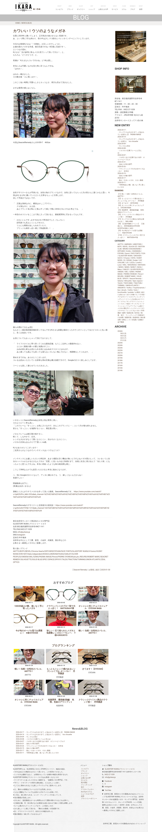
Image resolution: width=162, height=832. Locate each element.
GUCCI (120, 258)
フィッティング (86, 785)
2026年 (120, 331)
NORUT (133, 267)
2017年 (120, 363)
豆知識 (134, 320)
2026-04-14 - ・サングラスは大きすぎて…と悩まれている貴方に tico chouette (131, 139)
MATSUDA (59, 554)
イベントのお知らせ (132, 299)
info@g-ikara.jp (24, 532)
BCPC (22, 551)
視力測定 (84, 782)
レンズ (129, 310)
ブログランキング (63, 645)
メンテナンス (135, 308)
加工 (82, 787)
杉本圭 (137, 313)
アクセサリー (122, 297)
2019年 (120, 358)
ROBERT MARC (94, 557)
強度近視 (130, 313)
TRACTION (72, 559)
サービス (125, 8)
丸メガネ (136, 310)
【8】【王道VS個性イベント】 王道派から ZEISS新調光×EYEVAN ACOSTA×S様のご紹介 (131, 226)
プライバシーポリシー (89, 798)
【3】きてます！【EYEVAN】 (128, 203)
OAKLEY (68, 554)
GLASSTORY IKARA (22, 7)
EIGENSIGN (136, 251)
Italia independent (35, 554)
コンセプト (84, 8)
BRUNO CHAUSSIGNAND (132, 249)
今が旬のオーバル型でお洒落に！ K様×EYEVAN (29, 631)
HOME (17, 23)
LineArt (138, 262)
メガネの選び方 (123, 308)
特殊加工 (141, 315)
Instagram (21, 535)
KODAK (129, 260)
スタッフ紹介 (125, 304)
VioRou (129, 288)
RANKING (119, 190)
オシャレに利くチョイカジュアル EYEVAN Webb (93, 607)
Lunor (120, 265)
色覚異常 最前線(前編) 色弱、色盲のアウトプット (61, 700)
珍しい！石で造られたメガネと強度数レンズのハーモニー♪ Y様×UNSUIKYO (61, 632)
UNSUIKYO (121, 288)
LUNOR (52, 554)
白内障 (121, 317)
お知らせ (122, 294)
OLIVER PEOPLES (136, 269)
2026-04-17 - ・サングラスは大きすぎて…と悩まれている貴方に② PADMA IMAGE (131, 132)
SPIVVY (58, 559)
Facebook (108, 781)
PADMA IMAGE (45, 557)
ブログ (137, 8)
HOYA (133, 258)
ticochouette (122, 292)
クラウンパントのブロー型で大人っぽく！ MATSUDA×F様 (61, 607)
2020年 (120, 355)
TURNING (81, 559)
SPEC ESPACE (48, 559)
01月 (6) (123, 340)
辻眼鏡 (140, 320)
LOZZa (132, 262)
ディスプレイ (136, 304)
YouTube (108, 790)
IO (124, 260)
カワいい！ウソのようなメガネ (39, 31)
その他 (141, 294)
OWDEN (24, 557)
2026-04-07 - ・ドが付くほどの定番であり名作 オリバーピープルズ (131, 157)
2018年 (120, 360)
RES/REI (83, 557)
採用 (142, 8)
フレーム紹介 (138, 306)
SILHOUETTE (26, 559)
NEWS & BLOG (26, 23)
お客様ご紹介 (94, 570)
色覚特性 (136, 317)
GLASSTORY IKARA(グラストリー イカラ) (119, 769)
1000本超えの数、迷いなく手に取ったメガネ (29, 607)
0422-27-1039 (109, 774)
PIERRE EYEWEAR (65, 557)
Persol (54, 557)
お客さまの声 (116, 8)
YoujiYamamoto (139, 288)
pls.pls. (76, 557)
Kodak (135, 260)
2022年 (120, 350)
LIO (127, 262)
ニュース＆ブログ (87, 794)
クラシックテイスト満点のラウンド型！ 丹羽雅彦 (93, 700)
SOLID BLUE (37, 559)
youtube (131, 292)
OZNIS (36, 557)
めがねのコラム (86, 791)
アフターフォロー (87, 789)
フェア (129, 306)
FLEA (143, 253)
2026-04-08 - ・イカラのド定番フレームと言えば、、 (130, 150)
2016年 (120, 365)
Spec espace (137, 281)
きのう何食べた (132, 294)
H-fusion (92, 551)
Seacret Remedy (80, 570)
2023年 (120, 348)
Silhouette (127, 281)
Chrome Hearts (38, 551)
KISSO (45, 554)
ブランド (92, 8)
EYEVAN (57, 551)
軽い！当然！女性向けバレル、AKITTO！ (93, 631)
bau (119, 290)
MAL (124, 265)
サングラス (131, 301)
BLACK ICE (133, 246)
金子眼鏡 (121, 322)
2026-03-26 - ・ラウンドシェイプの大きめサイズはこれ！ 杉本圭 (131, 168)
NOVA (139, 267)
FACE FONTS (66, 551)
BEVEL (28, 551)
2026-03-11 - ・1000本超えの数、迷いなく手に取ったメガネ (131, 184)
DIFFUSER (49, 551)
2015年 (120, 368)
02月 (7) (123, 338)
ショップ (107, 8)
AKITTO (16, 551)
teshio (130, 290)
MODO (121, 267)
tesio (136, 290)
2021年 (120, 353)
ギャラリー (100, 8)
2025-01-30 (105, 570)
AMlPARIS (128, 244)
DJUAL (128, 251)
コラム (131, 8)
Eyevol (127, 253)
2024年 (120, 345)
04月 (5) (123, 333)
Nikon (120, 269)
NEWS (127, 267)
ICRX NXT (23, 554)
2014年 (120, 370)
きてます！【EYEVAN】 (93, 669)
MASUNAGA (132, 265)
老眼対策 (128, 317)
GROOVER (137, 255)
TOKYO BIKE (128, 283)
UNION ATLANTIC (93, 559)
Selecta (120, 281)
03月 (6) (123, 336)
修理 (123, 313)
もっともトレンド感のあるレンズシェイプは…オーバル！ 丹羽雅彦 (61, 671)
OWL (31, 557)
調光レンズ (126, 320)
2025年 (120, 343)
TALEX (64, 559)
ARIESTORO (137, 244)
